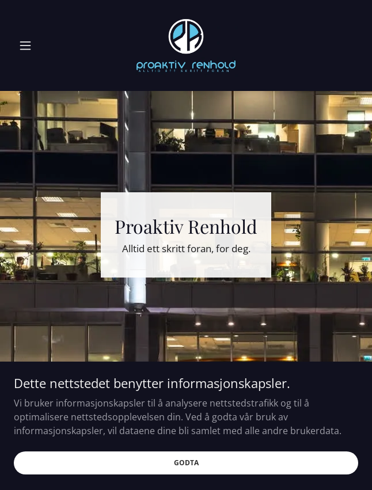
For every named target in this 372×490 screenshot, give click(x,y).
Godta (186, 463)
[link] (185, 45)
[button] (40, 45)
